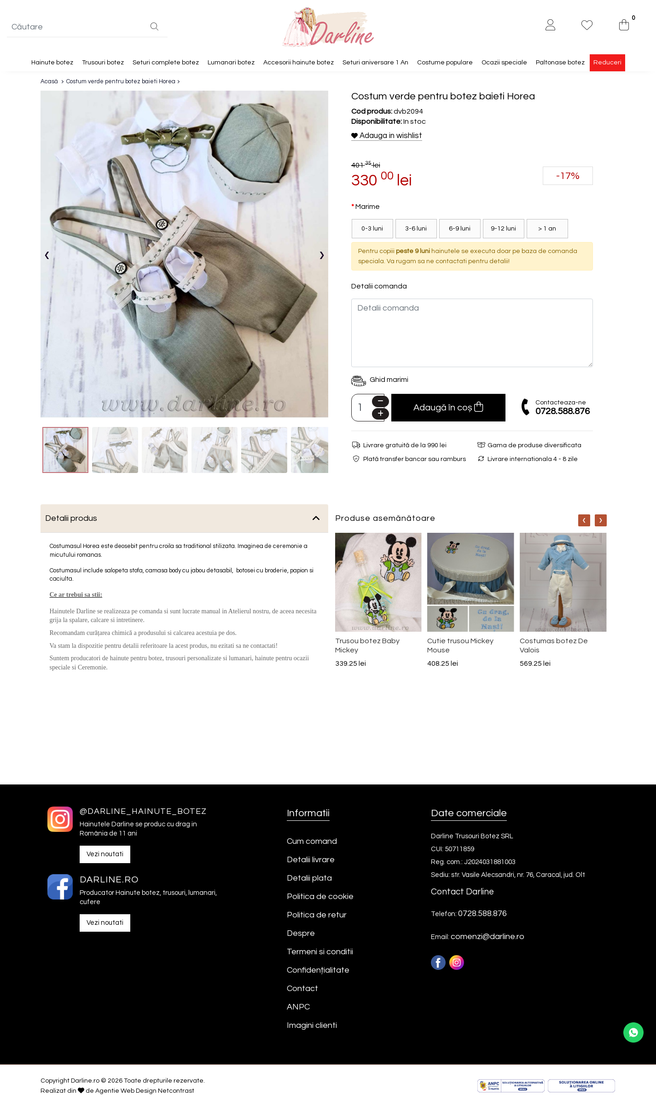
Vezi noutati (105, 854)
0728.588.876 (562, 411)
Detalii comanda (379, 286)
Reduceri (607, 62)
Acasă (49, 81)
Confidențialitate (318, 970)
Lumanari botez (231, 62)
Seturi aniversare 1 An (375, 62)
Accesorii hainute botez (298, 62)
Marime (367, 207)
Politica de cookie (320, 896)
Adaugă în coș (448, 407)
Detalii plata (309, 878)
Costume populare (445, 62)
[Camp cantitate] (368, 408)
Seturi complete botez (166, 62)
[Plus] (380, 414)
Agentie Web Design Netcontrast (144, 1091)
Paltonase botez (560, 62)
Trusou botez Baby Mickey (367, 645)
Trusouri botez (103, 62)
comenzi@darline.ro (487, 936)
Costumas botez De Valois (554, 645)
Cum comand (312, 841)
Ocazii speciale (504, 62)
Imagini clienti (312, 1025)
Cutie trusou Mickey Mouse (460, 645)
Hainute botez (52, 62)
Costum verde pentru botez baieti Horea (120, 81)
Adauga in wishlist (386, 136)
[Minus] (380, 402)
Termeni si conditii (320, 951)
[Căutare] (154, 28)
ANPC (298, 1007)
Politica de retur (317, 915)
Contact (302, 988)
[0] (624, 26)
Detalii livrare (311, 859)
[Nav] (584, 521)
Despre (301, 933)
